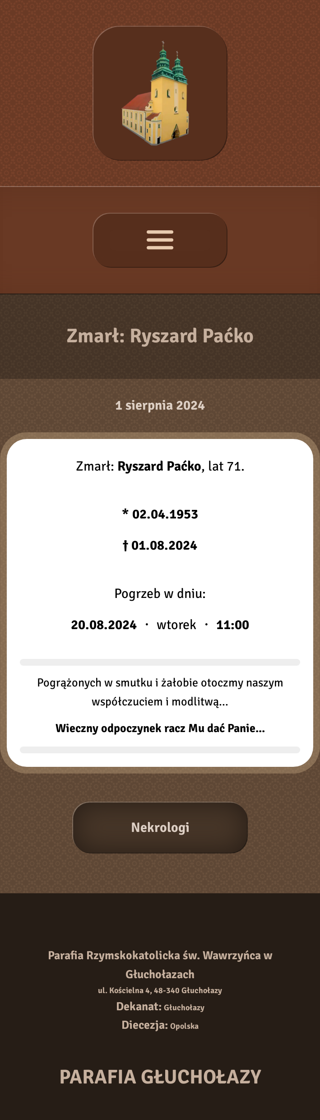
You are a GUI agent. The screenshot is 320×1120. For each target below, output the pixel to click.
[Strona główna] (160, 93)
